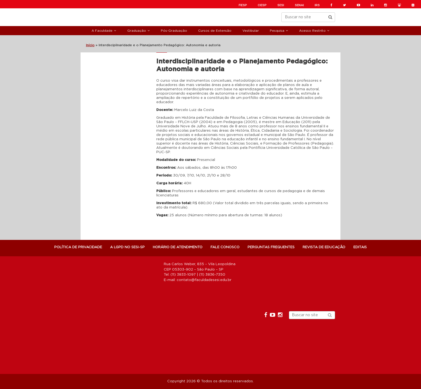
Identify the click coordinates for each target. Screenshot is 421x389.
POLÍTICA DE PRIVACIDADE (78, 247)
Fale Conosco (224, 247)
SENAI (299, 5)
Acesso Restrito (312, 30)
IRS (317, 5)
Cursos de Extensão (214, 30)
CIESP (262, 5)
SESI (280, 5)
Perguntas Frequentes (271, 247)
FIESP (243, 5)
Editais (360, 247)
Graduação (136, 30)
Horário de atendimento (177, 247)
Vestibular (250, 30)
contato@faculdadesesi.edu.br (204, 280)
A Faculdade (102, 30)
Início (90, 45)
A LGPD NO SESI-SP (127, 247)
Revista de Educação (324, 247)
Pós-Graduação (174, 30)
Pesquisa (277, 30)
